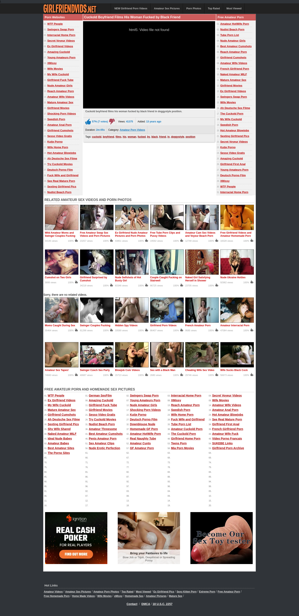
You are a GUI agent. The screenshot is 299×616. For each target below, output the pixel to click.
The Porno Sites (59, 453)
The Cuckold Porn (231, 113)
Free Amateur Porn (229, 591)
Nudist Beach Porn (59, 192)
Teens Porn (179, 443)
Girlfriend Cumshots (60, 130)
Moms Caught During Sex (60, 325)
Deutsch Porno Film (60, 169)
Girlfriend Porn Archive (228, 448)
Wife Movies (55, 68)
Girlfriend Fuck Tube (60, 79)
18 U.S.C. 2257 (163, 604)
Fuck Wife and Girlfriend (62, 175)
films (118, 136)
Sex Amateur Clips (101, 443)
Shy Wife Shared (59, 429)
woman (132, 136)
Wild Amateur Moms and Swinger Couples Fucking (60, 234)
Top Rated (214, 8)
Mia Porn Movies (182, 448)
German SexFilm (100, 395)
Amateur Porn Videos (132, 129)
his (124, 136)
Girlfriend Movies (58, 108)
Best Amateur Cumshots (236, 46)
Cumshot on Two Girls (58, 277)
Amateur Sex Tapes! (57, 370)
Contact (132, 604)
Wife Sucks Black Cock (234, 370)
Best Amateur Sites (61, 448)
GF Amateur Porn (142, 448)
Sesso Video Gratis (59, 136)
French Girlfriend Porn (234, 68)
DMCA (145, 604)
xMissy (118, 596)
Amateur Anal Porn (59, 124)
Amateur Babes (58, 443)
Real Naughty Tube (143, 438)
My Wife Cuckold (58, 74)
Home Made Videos (83, 596)
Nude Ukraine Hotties (232, 277)
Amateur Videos (53, 591)
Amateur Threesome (103, 429)
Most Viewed (234, 8)
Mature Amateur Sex (60, 102)
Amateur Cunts (140, 443)
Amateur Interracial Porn (234, 325)
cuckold (96, 136)
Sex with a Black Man (162, 370)
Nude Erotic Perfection (104, 448)
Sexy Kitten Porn (187, 591)
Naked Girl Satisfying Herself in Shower (197, 279)
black (154, 136)
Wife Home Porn (57, 147)
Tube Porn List (229, 35)
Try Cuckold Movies (60, 164)
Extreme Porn (207, 591)
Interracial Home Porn (61, 35)
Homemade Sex (134, 596)
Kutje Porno (55, 141)
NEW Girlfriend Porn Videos (130, 8)
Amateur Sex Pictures (167, 8)
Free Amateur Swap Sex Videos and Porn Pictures (95, 234)
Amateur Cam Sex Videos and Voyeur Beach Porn (200, 234)
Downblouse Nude (142, 424)
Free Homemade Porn (57, 596)
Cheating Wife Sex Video (199, 370)
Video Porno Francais (227, 438)
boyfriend (108, 136)
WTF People (55, 23)
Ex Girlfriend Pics (163, 591)
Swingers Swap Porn (60, 29)
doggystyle (177, 136)
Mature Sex (175, 596)
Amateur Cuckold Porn (187, 429)
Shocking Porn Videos (61, 113)
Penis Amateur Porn (102, 438)
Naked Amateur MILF (233, 74)
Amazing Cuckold (58, 51)
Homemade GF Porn (144, 429)
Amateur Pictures (156, 596)
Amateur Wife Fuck (225, 433)
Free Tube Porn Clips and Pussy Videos (165, 234)
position (190, 136)
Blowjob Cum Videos (127, 370)
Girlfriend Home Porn (186, 438)
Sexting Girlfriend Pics (61, 186)
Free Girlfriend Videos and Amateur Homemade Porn (235, 234)
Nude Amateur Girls (60, 85)
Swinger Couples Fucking (95, 325)
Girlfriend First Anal (233, 164)
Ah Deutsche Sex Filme (62, 158)
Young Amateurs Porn (61, 57)
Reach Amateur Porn (60, 91)
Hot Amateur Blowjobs (61, 152)
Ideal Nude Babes (60, 438)
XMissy (52, 63)
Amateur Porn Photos (106, 591)
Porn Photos (193, 8)
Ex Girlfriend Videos (60, 46)
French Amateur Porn (198, 325)
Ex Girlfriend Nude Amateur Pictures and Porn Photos (131, 234)
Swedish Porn (56, 119)
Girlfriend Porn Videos (163, 325)
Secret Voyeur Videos (61, 40)
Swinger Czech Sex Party (95, 370)
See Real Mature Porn (61, 180)
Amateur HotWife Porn (234, 23)
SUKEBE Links (222, 443)
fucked (142, 136)
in (169, 136)
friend (162, 136)
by (148, 136)
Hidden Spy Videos (126, 325)
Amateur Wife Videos (60, 96)
